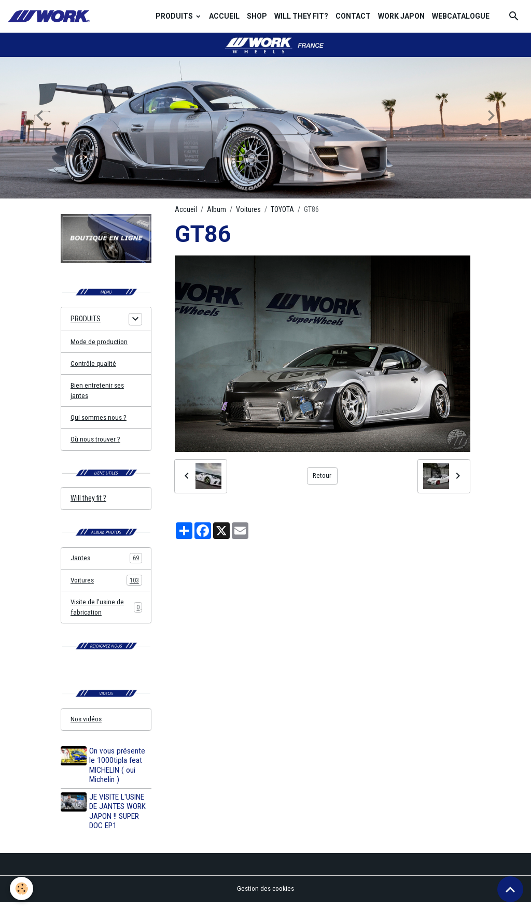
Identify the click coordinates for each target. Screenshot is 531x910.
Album (216, 209)
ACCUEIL (224, 16)
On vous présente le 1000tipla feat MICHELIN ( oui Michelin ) (118, 773)
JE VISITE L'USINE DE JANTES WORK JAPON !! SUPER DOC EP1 (118, 819)
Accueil (186, 209)
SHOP (257, 16)
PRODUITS (175, 16)
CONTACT (353, 16)
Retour (322, 476)
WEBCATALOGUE (461, 16)
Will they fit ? (88, 503)
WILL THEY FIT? (301, 16)
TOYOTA (282, 209)
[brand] (50, 16)
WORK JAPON (401, 16)
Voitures (248, 209)
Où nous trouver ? (96, 442)
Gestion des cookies (265, 896)
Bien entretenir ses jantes (98, 392)
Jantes (106, 563)
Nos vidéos (87, 726)
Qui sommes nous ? (100, 420)
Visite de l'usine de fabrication (106, 612)
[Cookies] (22, 888)
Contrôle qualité (94, 365)
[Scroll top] (510, 889)
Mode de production (100, 342)
